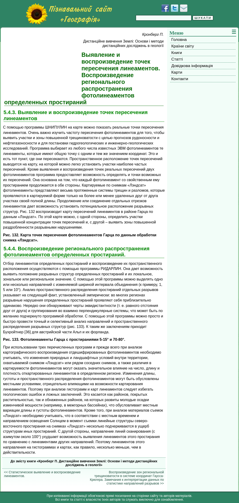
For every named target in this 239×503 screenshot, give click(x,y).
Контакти (179, 78)
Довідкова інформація (192, 65)
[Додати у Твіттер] (174, 8)
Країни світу (182, 46)
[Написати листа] (183, 8)
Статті (177, 59)
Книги (176, 52)
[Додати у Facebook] (165, 8)
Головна (179, 39)
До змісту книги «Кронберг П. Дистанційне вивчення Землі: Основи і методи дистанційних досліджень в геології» (84, 463)
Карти (176, 72)
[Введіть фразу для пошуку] (164, 18)
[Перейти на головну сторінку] (69, 13)
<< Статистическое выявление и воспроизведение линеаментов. (42, 474)
